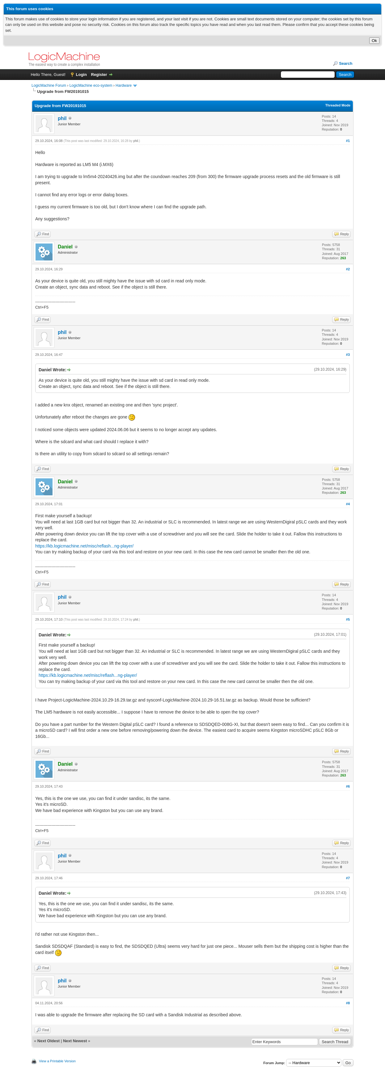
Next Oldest (48, 1041)
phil (62, 118)
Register (99, 74)
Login (81, 74)
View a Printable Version (57, 1061)
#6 (348, 786)
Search (345, 63)
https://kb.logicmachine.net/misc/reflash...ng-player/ (84, 545)
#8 (348, 1003)
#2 (348, 269)
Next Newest (75, 1041)
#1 (348, 141)
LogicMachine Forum (49, 85)
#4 (348, 504)
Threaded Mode (337, 105)
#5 (348, 619)
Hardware (124, 85)
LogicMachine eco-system (91, 85)
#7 (348, 878)
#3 (348, 354)
